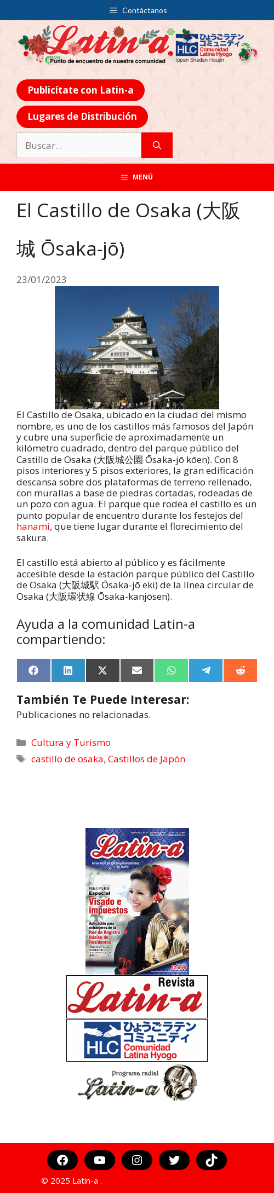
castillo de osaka (67, 758)
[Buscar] (157, 145)
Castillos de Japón (146, 758)
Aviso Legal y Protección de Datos (168, 1180)
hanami (33, 526)
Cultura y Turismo (71, 742)
